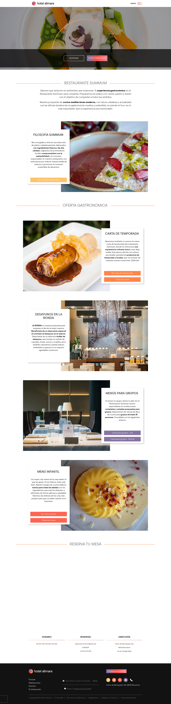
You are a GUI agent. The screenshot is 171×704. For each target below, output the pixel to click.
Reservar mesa (48, 520)
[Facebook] (127, 680)
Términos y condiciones (76, 698)
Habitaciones (34, 683)
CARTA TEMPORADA (97, 58)
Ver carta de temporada (49, 180)
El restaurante (35, 689)
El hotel (32, 679)
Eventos (32, 686)
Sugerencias (93, 698)
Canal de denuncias (128, 698)
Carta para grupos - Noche (122, 439)
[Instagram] (109, 680)
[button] (132, 680)
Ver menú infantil (48, 514)
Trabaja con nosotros (109, 698)
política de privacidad (82, 689)
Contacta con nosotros (116, 671)
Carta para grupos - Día (122, 433)
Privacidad (59, 698)
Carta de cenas (122, 279)
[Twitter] (121, 680)
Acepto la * (79, 689)
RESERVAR (74, 58)
